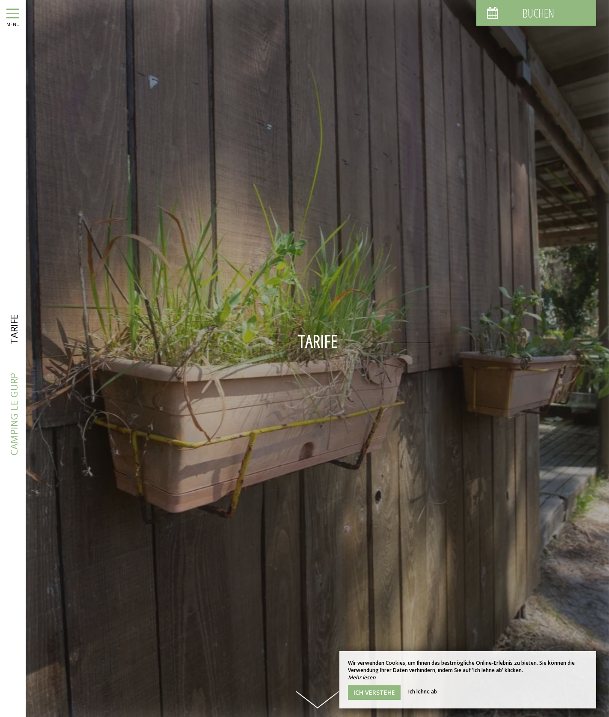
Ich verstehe (374, 692)
